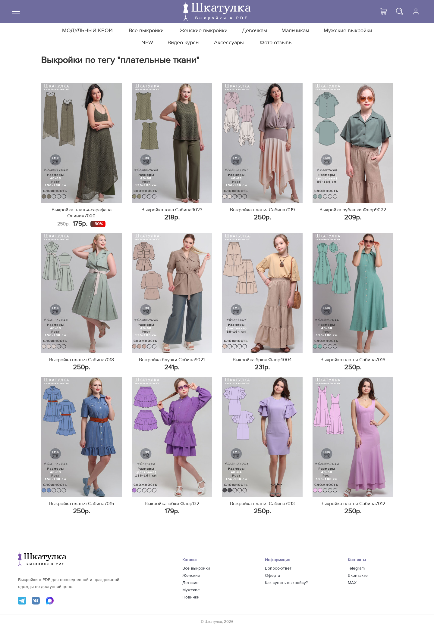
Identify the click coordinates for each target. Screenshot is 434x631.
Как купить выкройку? (286, 583)
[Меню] (16, 11)
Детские (190, 583)
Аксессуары (229, 42)
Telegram (356, 568)
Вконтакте (358, 575)
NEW (147, 42)
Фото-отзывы (276, 42)
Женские (191, 575)
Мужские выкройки (348, 30)
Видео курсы (184, 42)
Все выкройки (146, 30)
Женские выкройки (204, 30)
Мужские (191, 590)
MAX (352, 583)
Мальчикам (295, 30)
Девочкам (254, 30)
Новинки (191, 597)
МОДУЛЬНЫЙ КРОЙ (87, 30)
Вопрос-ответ (278, 568)
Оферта (272, 575)
